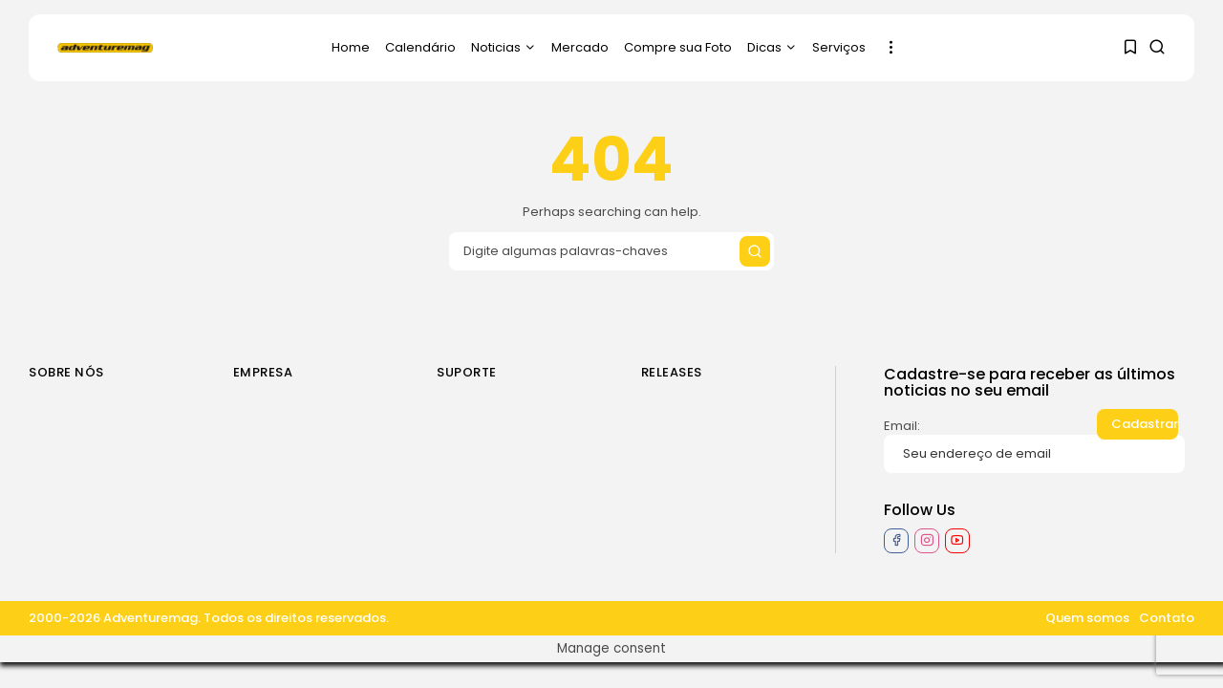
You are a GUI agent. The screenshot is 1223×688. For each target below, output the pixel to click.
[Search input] (611, 251)
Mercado (580, 47)
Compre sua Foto (678, 47)
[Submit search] (755, 251)
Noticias (503, 47)
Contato (1166, 618)
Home (351, 47)
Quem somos (1087, 618)
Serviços (839, 47)
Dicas (772, 47)
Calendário (420, 47)
